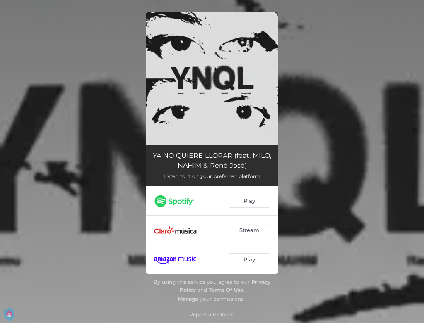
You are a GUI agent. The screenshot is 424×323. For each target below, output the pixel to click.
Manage (188, 299)
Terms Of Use (226, 290)
